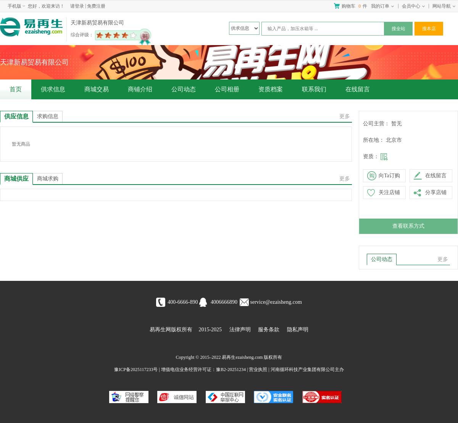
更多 (344, 116)
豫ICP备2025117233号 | (137, 369)
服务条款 (268, 329)
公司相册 (227, 89)
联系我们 (314, 89)
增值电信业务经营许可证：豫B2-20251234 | (204, 369)
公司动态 (183, 89)
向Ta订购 (389, 175)
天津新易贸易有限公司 (97, 23)
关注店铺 (389, 192)
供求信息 (53, 89)
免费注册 (96, 6)
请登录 (77, 6)
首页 (16, 89)
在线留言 (357, 89)
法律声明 (240, 329)
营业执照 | (259, 369)
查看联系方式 (408, 226)
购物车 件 (354, 6)
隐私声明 (297, 329)
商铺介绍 (140, 89)
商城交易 (96, 89)
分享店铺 (436, 192)
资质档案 (270, 89)
